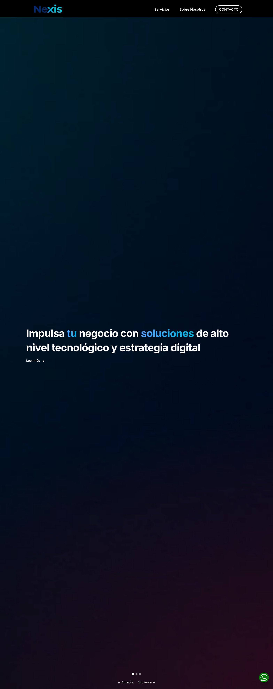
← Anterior (126, 682)
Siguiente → (146, 682)
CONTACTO (229, 9)
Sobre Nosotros (192, 9)
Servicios (162, 9)
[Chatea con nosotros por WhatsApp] (264, 678)
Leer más (35, 360)
